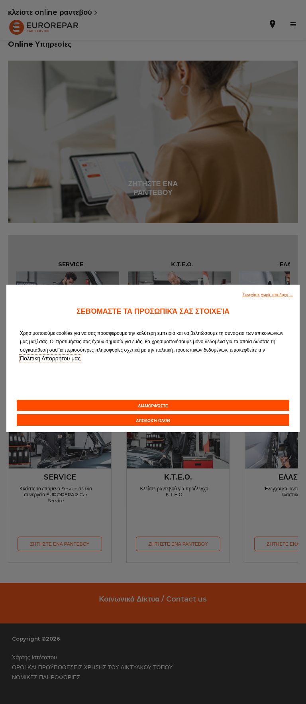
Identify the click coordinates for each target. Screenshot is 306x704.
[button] (268, 294)
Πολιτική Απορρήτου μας (50, 358)
